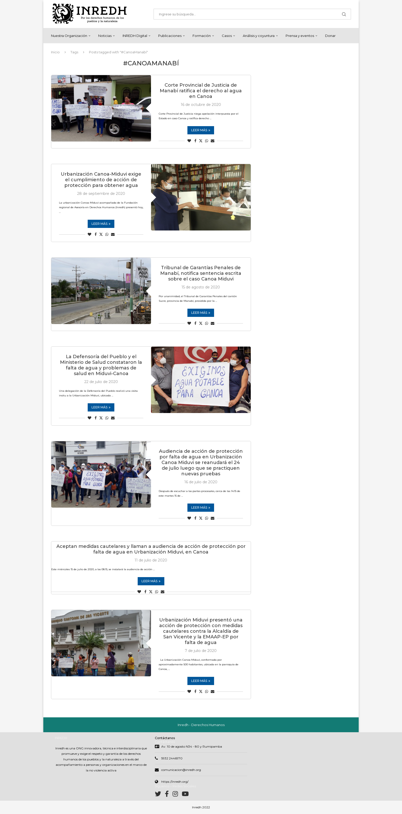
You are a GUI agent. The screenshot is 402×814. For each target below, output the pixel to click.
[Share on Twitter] (201, 140)
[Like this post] (189, 140)
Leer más (200, 130)
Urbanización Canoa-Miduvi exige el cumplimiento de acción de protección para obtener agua (101, 179)
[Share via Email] (212, 140)
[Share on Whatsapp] (206, 140)
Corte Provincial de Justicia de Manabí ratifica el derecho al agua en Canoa (201, 90)
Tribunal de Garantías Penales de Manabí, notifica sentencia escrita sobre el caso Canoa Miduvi (200, 273)
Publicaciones (170, 36)
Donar (330, 36)
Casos (227, 36)
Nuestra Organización (69, 36)
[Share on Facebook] (195, 140)
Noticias (105, 36)
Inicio (55, 52)
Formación (202, 36)
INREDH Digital (135, 36)
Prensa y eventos (300, 36)
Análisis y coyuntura (259, 36)
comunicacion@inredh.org (181, 770)
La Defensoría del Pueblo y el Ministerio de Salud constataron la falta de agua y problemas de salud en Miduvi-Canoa (101, 365)
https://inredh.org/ (174, 781)
